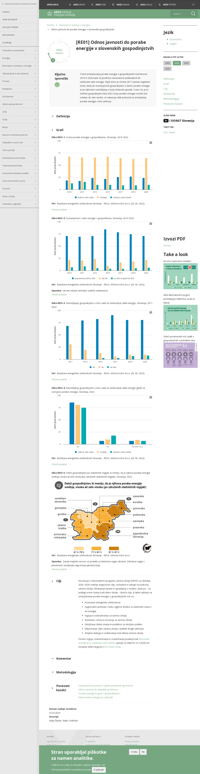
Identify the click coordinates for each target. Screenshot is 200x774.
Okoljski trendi (10, 27)
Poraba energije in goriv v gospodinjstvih (99, 693)
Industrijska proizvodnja (13, 157)
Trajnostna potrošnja (12, 165)
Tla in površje (8, 150)
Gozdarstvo (8, 96)
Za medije (7, 42)
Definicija (168, 79)
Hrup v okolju (8, 196)
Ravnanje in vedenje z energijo (17, 65)
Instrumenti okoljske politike (15, 173)
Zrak (4, 111)
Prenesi (167, 245)
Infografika (8, 35)
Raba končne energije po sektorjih (95, 697)
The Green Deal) (112, 646)
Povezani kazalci (172, 103)
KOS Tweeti (169, 132)
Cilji (165, 88)
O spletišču (91, 741)
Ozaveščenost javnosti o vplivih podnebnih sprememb (105, 685)
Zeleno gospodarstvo (12, 104)
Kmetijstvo (7, 88)
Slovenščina (176, 39)
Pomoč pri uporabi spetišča (98, 745)
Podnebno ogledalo (11, 204)
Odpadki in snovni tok (12, 142)
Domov (6, 11)
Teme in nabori (9, 19)
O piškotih (99, 769)
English (173, 43)
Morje (5, 127)
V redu (134, 751)
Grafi (166, 83)
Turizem (6, 188)
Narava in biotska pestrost (15, 134)
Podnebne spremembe (13, 50)
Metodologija (171, 98)
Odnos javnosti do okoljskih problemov (98, 689)
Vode (4, 119)
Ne (143, 751)
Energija (6, 58)
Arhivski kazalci (131, 745)
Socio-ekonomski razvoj (13, 180)
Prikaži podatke (59, 209)
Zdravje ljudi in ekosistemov (15, 73)
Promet (5, 81)
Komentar (169, 93)
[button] (193, 4)
